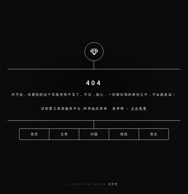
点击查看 (139, 108)
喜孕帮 (113, 183)
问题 (94, 134)
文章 (65, 134)
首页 (35, 134)
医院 (124, 134)
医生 (154, 134)
